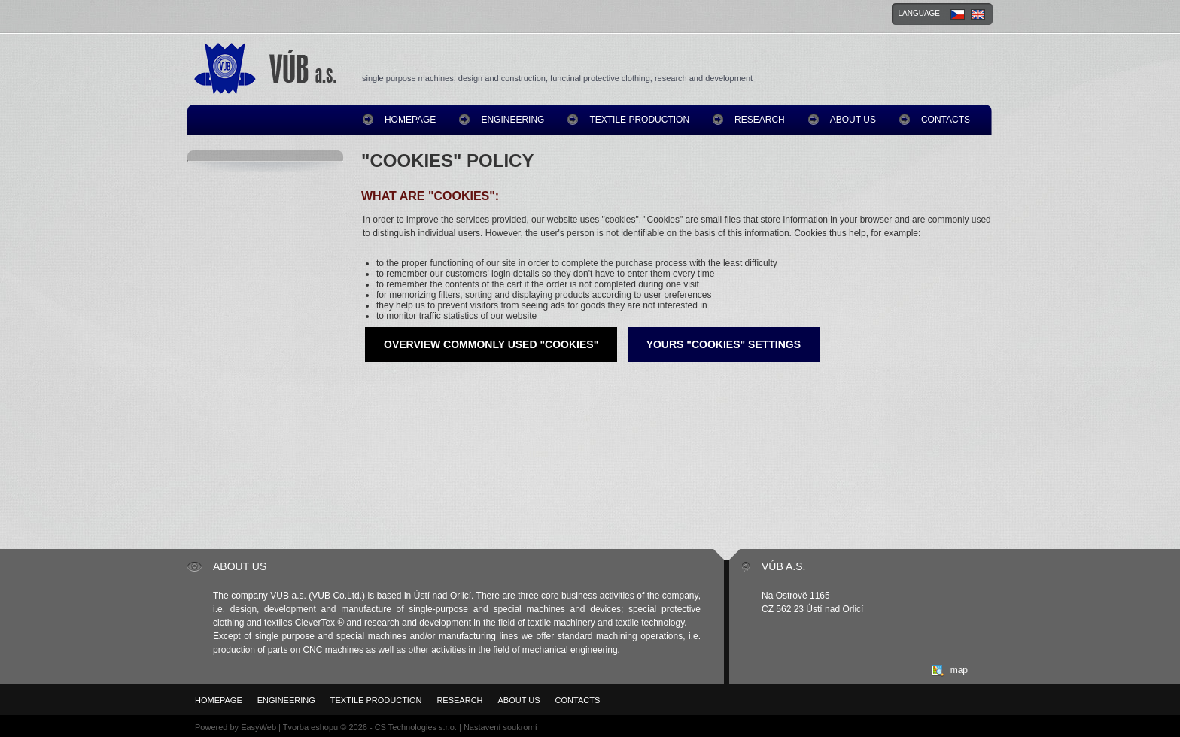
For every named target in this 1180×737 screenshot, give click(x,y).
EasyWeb (258, 727)
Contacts (945, 119)
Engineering (512, 119)
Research (759, 119)
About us (853, 119)
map (959, 670)
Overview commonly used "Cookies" (491, 344)
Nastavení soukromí (500, 727)
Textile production (639, 119)
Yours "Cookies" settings (723, 344)
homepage (410, 119)
